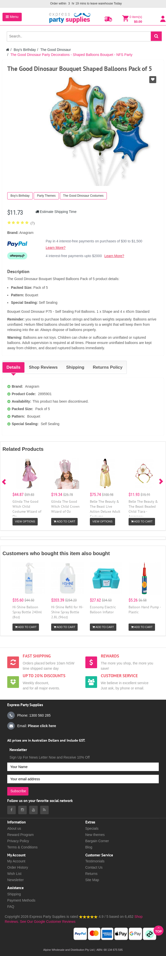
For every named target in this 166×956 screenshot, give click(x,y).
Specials (92, 828)
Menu (12, 17)
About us (14, 828)
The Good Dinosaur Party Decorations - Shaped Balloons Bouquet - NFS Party (71, 55)
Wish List (14, 874)
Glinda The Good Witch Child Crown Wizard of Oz (65, 506)
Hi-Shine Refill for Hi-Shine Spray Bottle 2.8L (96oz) (67, 612)
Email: (31, 726)
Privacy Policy (18, 841)
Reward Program (20, 835)
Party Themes (46, 195)
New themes (95, 835)
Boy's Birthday (25, 50)
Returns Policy (108, 367)
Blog (88, 847)
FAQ (10, 907)
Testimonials (95, 861)
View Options (25, 521)
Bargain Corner (97, 841)
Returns (91, 874)
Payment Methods (21, 900)
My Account (16, 861)
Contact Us (94, 867)
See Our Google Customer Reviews (47, 922)
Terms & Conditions (22, 847)
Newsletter (15, 880)
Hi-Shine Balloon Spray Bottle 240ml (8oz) (27, 612)
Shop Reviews (43, 367)
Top (158, 929)
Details (13, 367)
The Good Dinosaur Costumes (83, 195)
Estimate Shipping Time (56, 212)
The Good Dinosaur (55, 50)
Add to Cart (64, 521)
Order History (17, 867)
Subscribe (18, 791)
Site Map (92, 880)
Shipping (75, 367)
